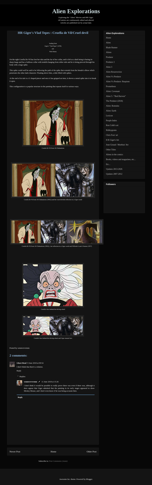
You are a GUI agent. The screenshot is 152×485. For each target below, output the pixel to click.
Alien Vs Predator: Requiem (118, 81)
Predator (109, 57)
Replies (22, 376)
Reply (19, 371)
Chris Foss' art (112, 135)
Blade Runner (111, 47)
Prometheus (111, 86)
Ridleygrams (111, 130)
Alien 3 (109, 67)
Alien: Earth (111, 111)
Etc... (108, 164)
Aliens (108, 52)
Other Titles (111, 150)
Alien (108, 43)
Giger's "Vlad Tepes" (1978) (53, 46)
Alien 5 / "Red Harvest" (116, 96)
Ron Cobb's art (112, 125)
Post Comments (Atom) (58, 461)
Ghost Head (21, 363)
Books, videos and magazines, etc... (121, 159)
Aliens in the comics (114, 154)
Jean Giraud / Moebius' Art (117, 145)
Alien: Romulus (112, 106)
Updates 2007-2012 (114, 174)
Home (53, 451)
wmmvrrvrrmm (30, 382)
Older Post (91, 451)
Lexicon (109, 116)
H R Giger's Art (112, 140)
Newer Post (15, 451)
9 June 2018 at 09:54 (35, 363)
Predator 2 (110, 62)
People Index (111, 120)
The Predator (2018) (114, 101)
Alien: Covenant (113, 91)
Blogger (89, 479)
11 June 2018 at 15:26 (50, 382)
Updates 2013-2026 (114, 169)
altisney (53, 51)
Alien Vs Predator (113, 77)
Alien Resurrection (114, 72)
